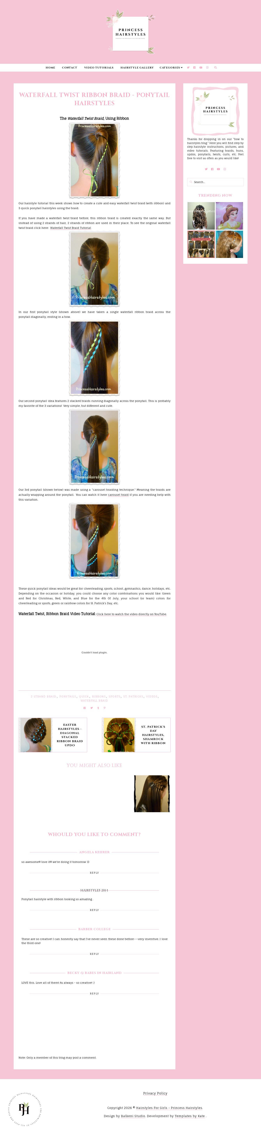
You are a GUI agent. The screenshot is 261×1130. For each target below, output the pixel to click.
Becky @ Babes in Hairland (94, 973)
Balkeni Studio (133, 1116)
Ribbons (99, 696)
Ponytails (67, 696)
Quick (84, 696)
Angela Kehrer (94, 852)
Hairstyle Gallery (137, 67)
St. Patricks (133, 696)
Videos (151, 696)
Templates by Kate (190, 1116)
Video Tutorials (99, 67)
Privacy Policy (155, 1093)
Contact (69, 67)
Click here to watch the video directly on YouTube (131, 614)
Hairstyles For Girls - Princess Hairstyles (169, 1108)
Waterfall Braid (94, 700)
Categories (170, 67)
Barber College (94, 929)
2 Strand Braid (43, 696)
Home (50, 67)
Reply (94, 872)
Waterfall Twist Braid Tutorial (70, 227)
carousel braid (118, 494)
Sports (114, 696)
